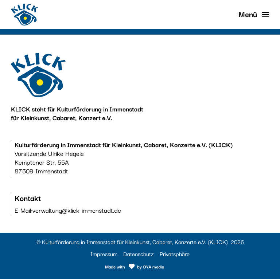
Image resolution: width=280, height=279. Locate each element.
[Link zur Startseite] (24, 14)
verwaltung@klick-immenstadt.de (76, 210)
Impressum (103, 253)
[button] (253, 14)
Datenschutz (138, 253)
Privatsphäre (175, 253)
